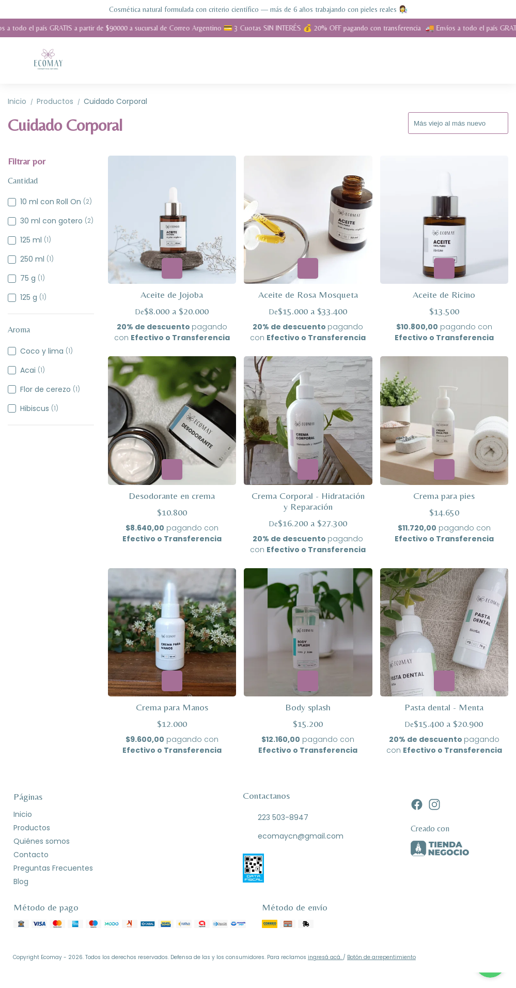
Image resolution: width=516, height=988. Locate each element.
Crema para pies (444, 495)
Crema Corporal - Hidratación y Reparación (308, 501)
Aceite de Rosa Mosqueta (308, 294)
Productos (60, 101)
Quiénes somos (41, 841)
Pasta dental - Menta (443, 707)
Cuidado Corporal (115, 101)
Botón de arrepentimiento (381, 957)
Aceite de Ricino (444, 294)
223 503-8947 (275, 817)
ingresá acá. (325, 957)
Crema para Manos (172, 707)
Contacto (31, 854)
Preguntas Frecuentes (53, 868)
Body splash (308, 707)
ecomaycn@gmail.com (293, 836)
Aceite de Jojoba (171, 294)
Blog (20, 881)
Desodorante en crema (172, 495)
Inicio (22, 101)
